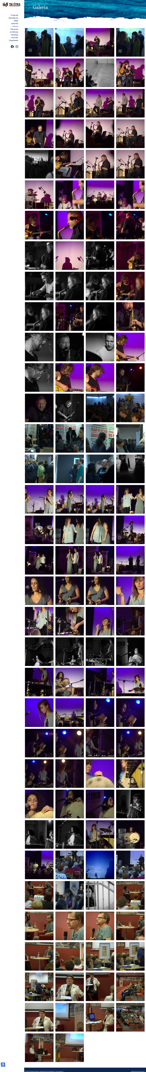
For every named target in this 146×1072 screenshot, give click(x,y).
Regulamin (13, 40)
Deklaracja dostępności (138, 1066)
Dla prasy (14, 29)
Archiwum (14, 32)
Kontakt (14, 38)
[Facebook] (12, 47)
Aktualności (13, 18)
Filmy (16, 21)
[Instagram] (17, 47)
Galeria (15, 26)
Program (14, 15)
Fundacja (14, 35)
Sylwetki (14, 24)
